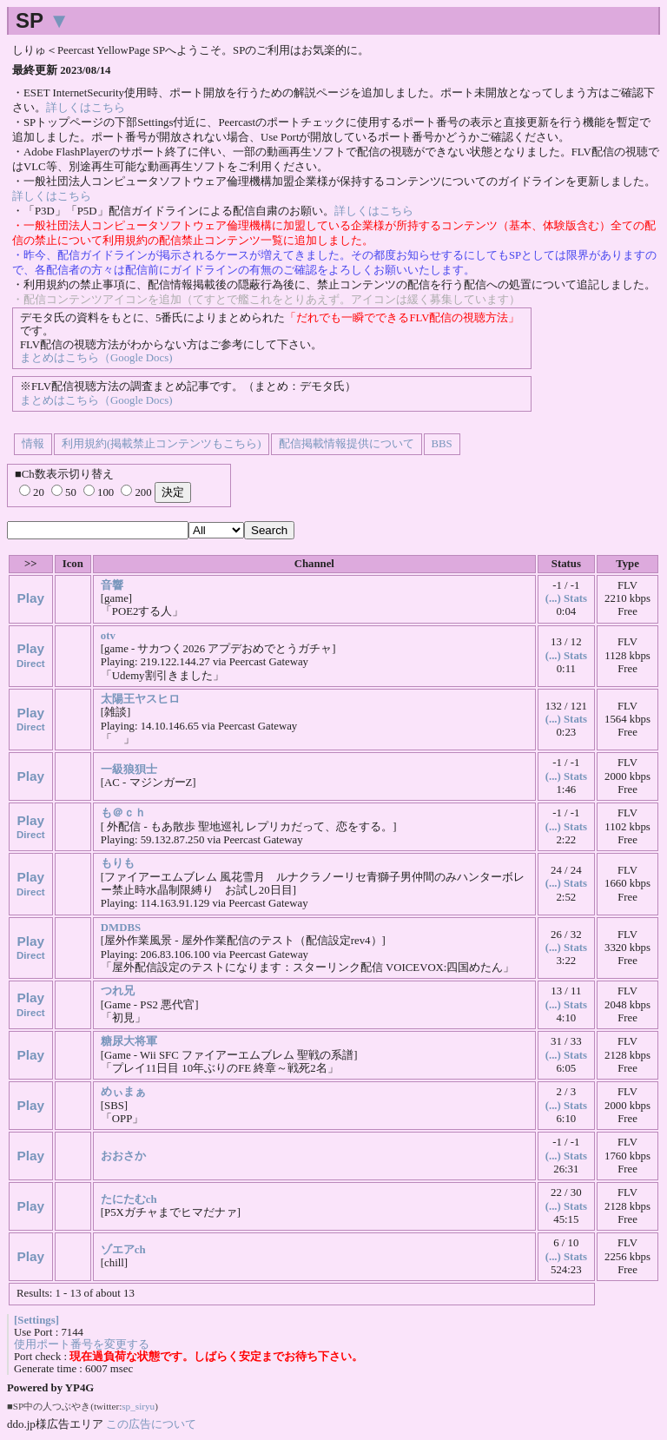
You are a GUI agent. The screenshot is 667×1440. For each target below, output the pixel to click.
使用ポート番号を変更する (81, 1344)
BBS (442, 444)
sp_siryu (138, 1406)
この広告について (151, 1423)
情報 (33, 444)
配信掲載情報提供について (346, 444)
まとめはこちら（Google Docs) (96, 358)
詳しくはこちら (85, 108)
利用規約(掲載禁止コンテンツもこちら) (161, 444)
